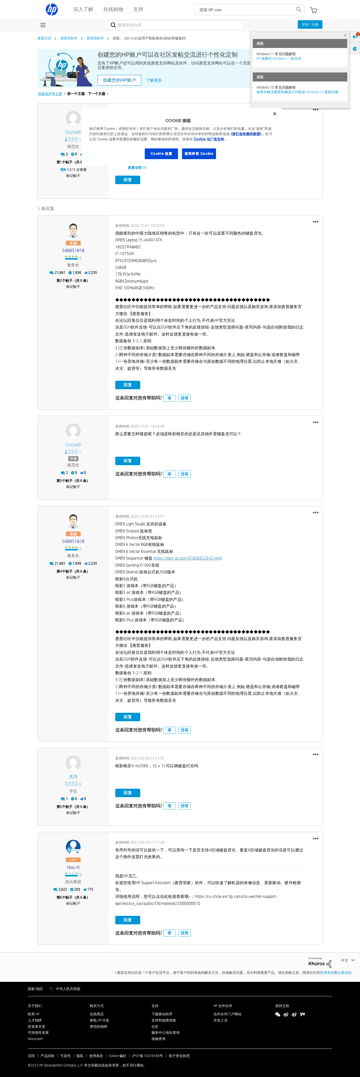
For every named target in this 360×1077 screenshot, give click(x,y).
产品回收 (47, 1055)
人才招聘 (35, 1019)
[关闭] (274, 113)
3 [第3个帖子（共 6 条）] (61, 480)
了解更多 (154, 80)
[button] (315, 110)
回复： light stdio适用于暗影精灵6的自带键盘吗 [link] (149, 38)
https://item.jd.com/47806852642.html (188, 557)
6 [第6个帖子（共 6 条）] (61, 896)
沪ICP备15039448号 (147, 1055)
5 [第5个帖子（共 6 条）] (61, 806)
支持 (155, 1005)
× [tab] (345, 35)
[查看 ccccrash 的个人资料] (73, 132)
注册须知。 (346, 972)
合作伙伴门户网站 (228, 1013)
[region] (182, 137)
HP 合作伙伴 (223, 1005)
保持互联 (282, 1005)
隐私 (80, 1055)
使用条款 (327, 972)
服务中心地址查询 (166, 1032)
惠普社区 (45, 38)
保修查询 (159, 1038)
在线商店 (97, 1013)
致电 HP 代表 (99, 1019)
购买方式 (97, 1005)
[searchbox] (244, 9)
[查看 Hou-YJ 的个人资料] (73, 867)
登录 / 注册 (310, 24)
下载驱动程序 (162, 1013)
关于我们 (35, 1005)
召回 (31, 1055)
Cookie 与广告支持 (209, 139)
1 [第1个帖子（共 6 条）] (61, 162)
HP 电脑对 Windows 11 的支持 (278, 58)
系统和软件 (69, 38)
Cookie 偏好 (117, 1055)
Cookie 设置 (161, 153)
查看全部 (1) (137, 167)
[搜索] (175, 25)
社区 (155, 1025)
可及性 (65, 1055)
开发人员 (221, 1019)
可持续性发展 (38, 1032)
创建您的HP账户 (119, 80)
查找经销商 (98, 1025)
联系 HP (34, 1013)
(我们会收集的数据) (246, 134)
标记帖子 (73, 175)
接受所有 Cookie (199, 153)
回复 (128, 179)
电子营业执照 (179, 1055)
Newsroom (35, 1038)
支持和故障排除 (164, 1019)
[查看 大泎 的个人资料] (73, 776)
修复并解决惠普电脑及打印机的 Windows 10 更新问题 (297, 92)
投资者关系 (36, 1025)
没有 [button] (184, 397)
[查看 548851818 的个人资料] (73, 250)
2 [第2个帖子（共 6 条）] (61, 279)
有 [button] (170, 397)
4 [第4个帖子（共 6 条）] (61, 570)
